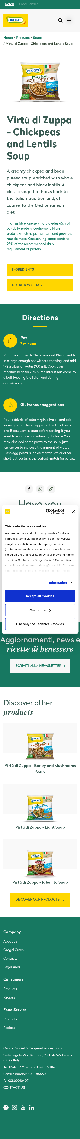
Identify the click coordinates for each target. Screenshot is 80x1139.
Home (8, 38)
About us (10, 941)
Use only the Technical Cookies (40, 624)
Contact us (14, 1088)
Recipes (9, 997)
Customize (40, 610)
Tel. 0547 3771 (14, 1067)
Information (58, 582)
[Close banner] (73, 511)
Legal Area (11, 967)
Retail (9, 4)
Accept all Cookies (40, 596)
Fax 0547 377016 (42, 1067)
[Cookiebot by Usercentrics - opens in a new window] (47, 511)
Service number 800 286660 (24, 1074)
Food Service (28, 4)
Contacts (10, 958)
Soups (37, 38)
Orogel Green (13, 950)
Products (23, 38)
